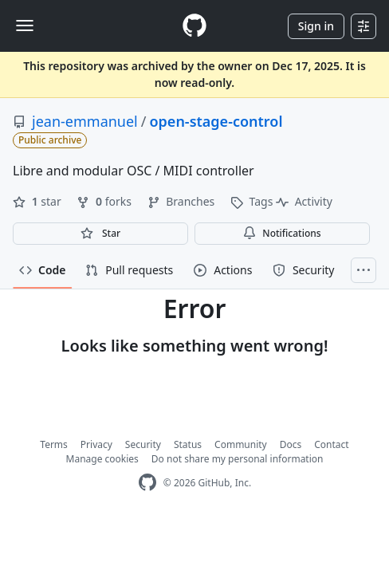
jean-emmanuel (85, 121)
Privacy (96, 444)
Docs (291, 444)
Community (240, 444)
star (38, 201)
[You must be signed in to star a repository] (100, 233)
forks (105, 201)
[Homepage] (194, 26)
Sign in (316, 25)
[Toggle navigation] (25, 25)
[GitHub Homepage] (147, 483)
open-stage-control (215, 121)
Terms (54, 444)
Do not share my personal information (237, 459)
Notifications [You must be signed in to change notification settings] (281, 233)
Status (188, 444)
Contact (331, 444)
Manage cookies (102, 459)
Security (143, 444)
